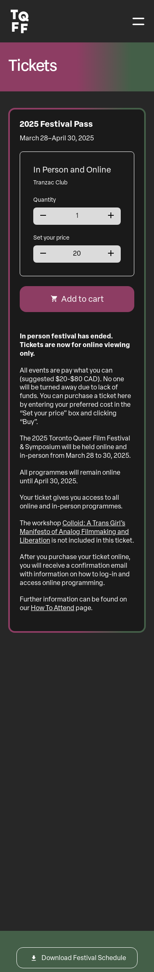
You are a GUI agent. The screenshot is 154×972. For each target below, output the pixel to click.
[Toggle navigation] (138, 21)
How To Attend (52, 608)
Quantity (44, 200)
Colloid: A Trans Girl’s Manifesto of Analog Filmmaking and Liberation (74, 532)
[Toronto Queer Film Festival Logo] (19, 21)
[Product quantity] (77, 216)
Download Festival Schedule (83, 958)
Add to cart (82, 300)
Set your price (51, 238)
